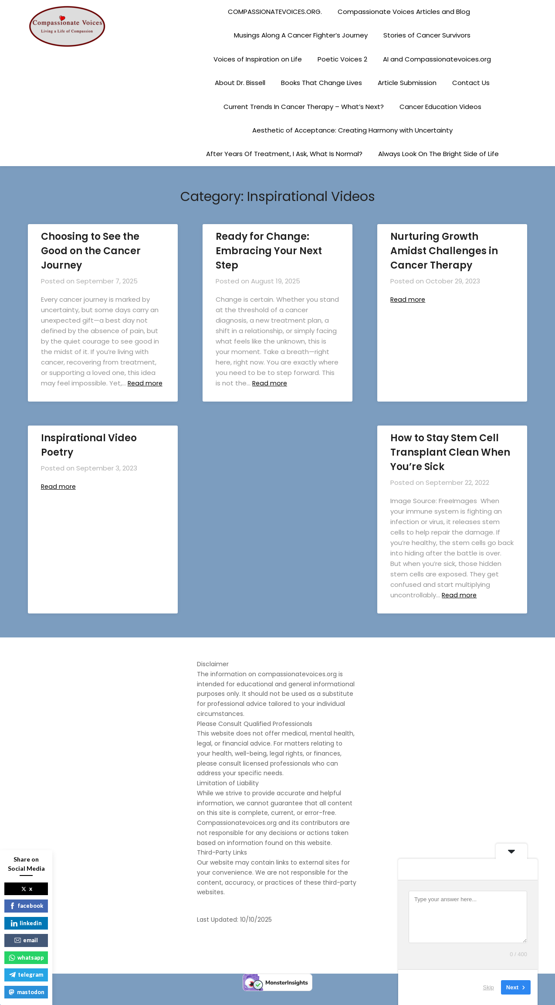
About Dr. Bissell (240, 82)
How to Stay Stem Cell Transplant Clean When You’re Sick (450, 463)
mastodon (26, 991)
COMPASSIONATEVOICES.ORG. (275, 11)
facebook (26, 905)
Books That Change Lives (321, 82)
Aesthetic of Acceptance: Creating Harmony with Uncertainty (352, 130)
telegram (26, 974)
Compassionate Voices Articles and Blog (404, 11)
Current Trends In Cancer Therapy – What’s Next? (303, 106)
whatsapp (26, 957)
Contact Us (471, 82)
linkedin (26, 923)
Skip (488, 987)
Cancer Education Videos (440, 106)
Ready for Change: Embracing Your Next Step (269, 251)
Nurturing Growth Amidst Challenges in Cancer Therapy (444, 251)
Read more (271, 383)
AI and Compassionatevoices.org (437, 59)
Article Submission (407, 82)
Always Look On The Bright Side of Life (438, 153)
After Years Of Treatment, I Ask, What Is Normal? (284, 153)
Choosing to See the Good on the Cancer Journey (91, 251)
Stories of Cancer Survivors (426, 35)
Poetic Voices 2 (342, 59)
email (26, 940)
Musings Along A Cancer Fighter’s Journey (301, 35)
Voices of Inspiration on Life (257, 59)
